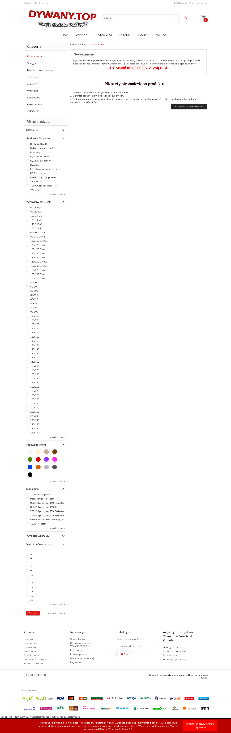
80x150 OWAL (37, 236)
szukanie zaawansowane (189, 106)
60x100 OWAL (37, 232)
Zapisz (126, 654)
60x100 (34, 290)
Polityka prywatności (81, 654)
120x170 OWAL (38, 245)
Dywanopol (36, 152)
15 (31, 595)
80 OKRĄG (35, 211)
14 (31, 591)
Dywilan (34, 164)
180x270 (34, 391)
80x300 (34, 311)
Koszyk (143, 34)
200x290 (34, 403)
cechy (122, 60)
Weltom (34, 189)
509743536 (170, 655)
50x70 (33, 282)
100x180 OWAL (38, 240)
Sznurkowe (33, 97)
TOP (65, 34)
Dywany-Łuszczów (40, 160)
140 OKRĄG (36, 224)
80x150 (34, 303)
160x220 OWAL (38, 270)
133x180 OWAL (38, 253)
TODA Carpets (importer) (43, 185)
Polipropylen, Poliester (42, 498)
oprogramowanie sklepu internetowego (189, 675)
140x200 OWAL (38, 261)
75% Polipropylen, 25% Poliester (47, 511)
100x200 (34, 320)
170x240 (34, 378)
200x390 (34, 411)
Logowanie (30, 639)
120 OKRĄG (36, 220)
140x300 (34, 361)
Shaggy (31, 63)
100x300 (34, 324)
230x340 (34, 420)
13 (31, 587)
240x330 (34, 424)
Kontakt (162, 34)
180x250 (34, 382)
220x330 (34, 416)
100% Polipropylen (40, 494)
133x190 (34, 345)
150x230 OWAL (38, 265)
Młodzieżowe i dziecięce (41, 70)
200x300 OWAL (38, 278)
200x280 (34, 399)
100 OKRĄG (36, 215)
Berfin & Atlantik (38, 144)
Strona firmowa (78, 639)
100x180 (34, 315)
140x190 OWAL (38, 257)
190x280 (34, 395)
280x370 (34, 432)
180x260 (34, 386)
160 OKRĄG (36, 228)
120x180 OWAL (38, 249)
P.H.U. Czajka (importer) (43, 177)
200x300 (34, 407)
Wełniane (32, 90)
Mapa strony (77, 650)
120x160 (34, 328)
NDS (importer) (38, 173)
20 (31, 599)
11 (31, 579)
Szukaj (33, 613)
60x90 (33, 286)
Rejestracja (30, 643)
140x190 (34, 353)
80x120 (34, 299)
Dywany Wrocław (39, 156)
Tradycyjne (33, 77)
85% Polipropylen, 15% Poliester (47, 502)
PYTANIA (125, 34)
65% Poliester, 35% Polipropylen (47, 519)
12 (31, 583)
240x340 (34, 428)
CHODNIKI (33, 111)
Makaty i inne (35, 104)
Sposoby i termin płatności (38, 659)
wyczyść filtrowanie (57, 194)
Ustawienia (30, 647)
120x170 (34, 332)
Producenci (103, 34)
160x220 (34, 370)
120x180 (34, 336)
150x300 (34, 365)
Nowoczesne (35, 56)
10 (31, 574)
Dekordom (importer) (41, 148)
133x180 (34, 340)
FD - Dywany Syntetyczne (43, 169)
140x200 (34, 357)
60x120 (34, 295)
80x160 (34, 307)
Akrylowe (32, 83)
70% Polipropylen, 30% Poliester (47, 515)
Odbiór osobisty (32, 655)
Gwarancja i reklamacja (82, 658)
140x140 (34, 349)
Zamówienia (30, 651)
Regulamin (75, 662)
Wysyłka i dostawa (34, 663)
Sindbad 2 (35, 181)
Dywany (81, 34)
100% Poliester (38, 523)
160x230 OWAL (38, 274)
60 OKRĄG (35, 207)
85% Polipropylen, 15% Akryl (45, 507)
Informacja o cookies (159, 675)
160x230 (34, 374)
